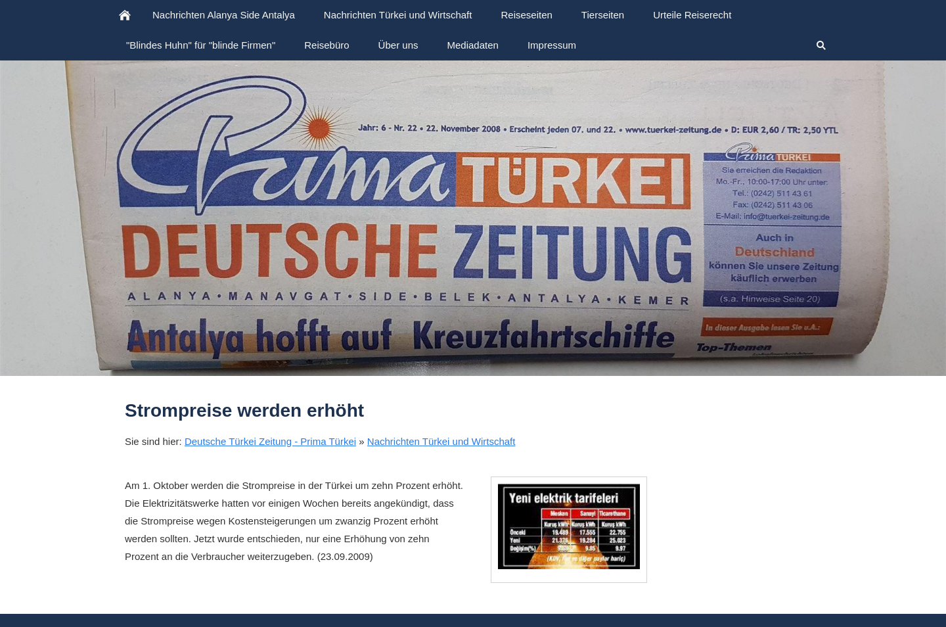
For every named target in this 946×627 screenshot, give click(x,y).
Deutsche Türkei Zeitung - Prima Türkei (270, 441)
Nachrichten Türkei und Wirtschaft (441, 441)
